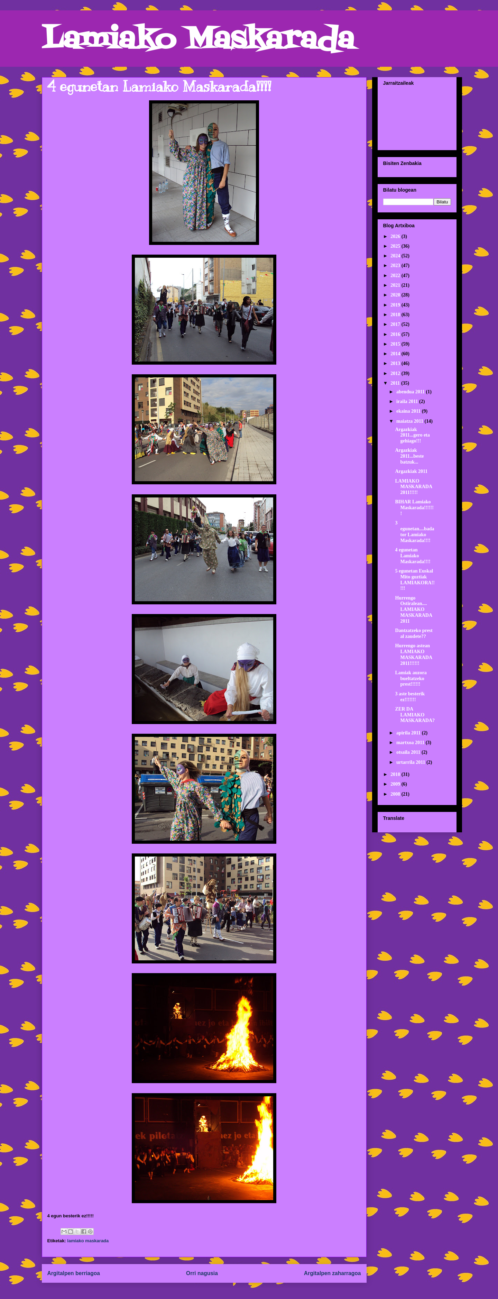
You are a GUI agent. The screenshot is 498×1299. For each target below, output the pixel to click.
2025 (396, 246)
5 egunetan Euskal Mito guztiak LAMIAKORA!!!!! (415, 579)
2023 (396, 265)
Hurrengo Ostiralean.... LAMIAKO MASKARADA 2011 (413, 609)
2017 (396, 324)
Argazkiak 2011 (411, 471)
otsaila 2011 (409, 752)
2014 (396, 353)
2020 (396, 295)
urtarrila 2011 (411, 762)
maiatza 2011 (410, 421)
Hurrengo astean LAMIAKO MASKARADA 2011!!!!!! (413, 654)
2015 (396, 344)
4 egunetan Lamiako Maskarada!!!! (412, 555)
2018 (396, 314)
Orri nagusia (202, 1273)
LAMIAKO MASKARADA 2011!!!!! (413, 486)
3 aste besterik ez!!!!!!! (410, 696)
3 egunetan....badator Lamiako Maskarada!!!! (414, 531)
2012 (396, 373)
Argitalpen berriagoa (73, 1273)
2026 (396, 236)
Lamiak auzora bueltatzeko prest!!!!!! (410, 678)
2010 (396, 774)
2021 (396, 285)
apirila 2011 (409, 732)
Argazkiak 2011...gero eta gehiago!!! (412, 435)
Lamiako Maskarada (198, 40)
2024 (396, 255)
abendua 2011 (411, 391)
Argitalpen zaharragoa (332, 1273)
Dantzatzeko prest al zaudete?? (413, 633)
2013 (396, 363)
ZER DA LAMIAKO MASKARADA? (415, 714)
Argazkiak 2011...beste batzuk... (409, 456)
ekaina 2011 (409, 411)
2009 (396, 784)
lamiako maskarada (88, 1240)
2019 (396, 305)
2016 (396, 334)
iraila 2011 (407, 401)
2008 (396, 794)
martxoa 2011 (411, 742)
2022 (396, 275)
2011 (395, 383)
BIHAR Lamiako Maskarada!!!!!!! (414, 507)
